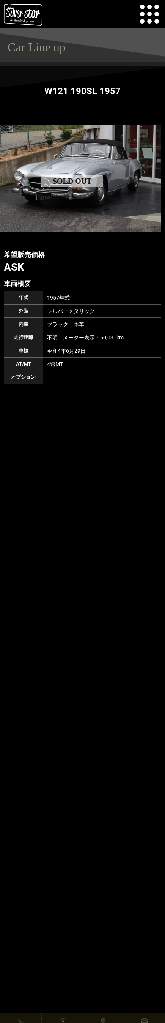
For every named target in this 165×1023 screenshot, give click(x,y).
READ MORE (82, 930)
